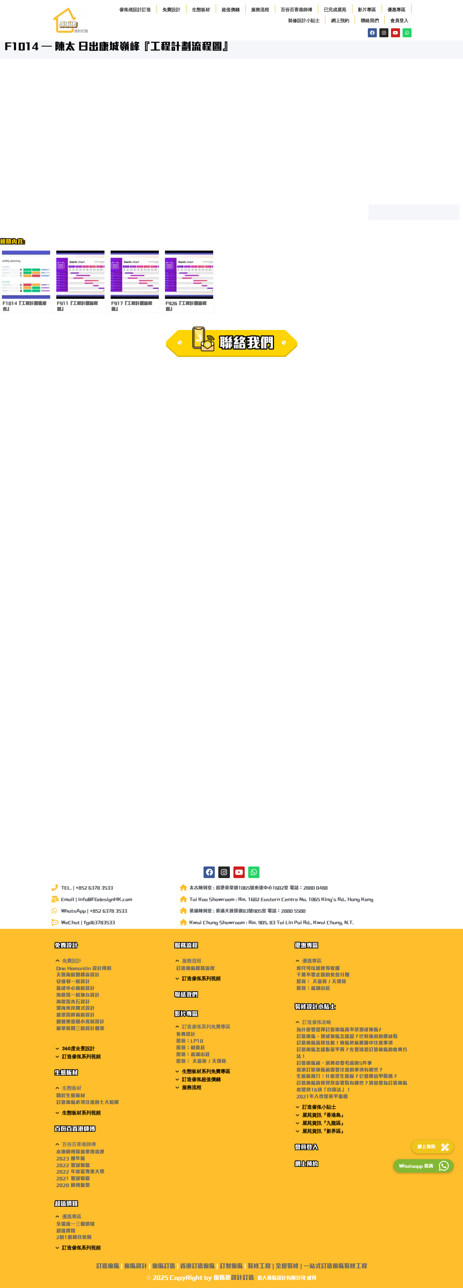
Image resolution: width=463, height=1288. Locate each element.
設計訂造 (242, 1277)
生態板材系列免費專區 (206, 1071)
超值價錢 (231, 9)
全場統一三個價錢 (75, 1223)
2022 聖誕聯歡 (73, 1165)
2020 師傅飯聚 (73, 1185)
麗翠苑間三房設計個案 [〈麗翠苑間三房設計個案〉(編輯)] (80, 1028)
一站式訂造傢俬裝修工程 (335, 1266)
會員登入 (399, 20)
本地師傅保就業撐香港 (80, 1151)
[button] (111, 961)
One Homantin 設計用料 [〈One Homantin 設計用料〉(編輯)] (84, 968)
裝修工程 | (262, 1266)
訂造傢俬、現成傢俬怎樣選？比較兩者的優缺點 (347, 1036)
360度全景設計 (78, 1049)
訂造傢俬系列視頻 (81, 1057)
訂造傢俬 (107, 1266)
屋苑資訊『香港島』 (324, 1115)
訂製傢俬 (231, 1266)
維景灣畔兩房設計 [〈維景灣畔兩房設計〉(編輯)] (75, 1014)
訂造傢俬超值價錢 (201, 1079)
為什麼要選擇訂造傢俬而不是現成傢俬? (338, 1029)
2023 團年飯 (70, 1158)
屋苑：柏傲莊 (190, 1047)
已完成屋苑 (335, 9)
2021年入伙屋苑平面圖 (322, 1096)
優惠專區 (396, 9)
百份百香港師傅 (296, 9)
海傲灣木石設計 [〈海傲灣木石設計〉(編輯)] (73, 1001)
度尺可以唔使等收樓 (318, 968)
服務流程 (260, 9)
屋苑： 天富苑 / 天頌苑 (201, 1061)
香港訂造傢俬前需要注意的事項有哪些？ (339, 1069)
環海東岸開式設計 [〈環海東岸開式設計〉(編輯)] (75, 1008)
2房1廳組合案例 (74, 1237)
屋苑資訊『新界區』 (324, 1131)
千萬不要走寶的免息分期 (323, 974)
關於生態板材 (70, 1095)
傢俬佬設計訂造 (135, 9)
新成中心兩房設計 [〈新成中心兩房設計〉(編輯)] (75, 988)
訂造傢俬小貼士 (319, 1107)
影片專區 (367, 9)
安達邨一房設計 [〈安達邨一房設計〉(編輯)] (73, 981)
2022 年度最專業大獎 (80, 1171)
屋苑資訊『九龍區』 (324, 1123)
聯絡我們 (370, 20)
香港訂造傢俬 (197, 1266)
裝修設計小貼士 (304, 20)
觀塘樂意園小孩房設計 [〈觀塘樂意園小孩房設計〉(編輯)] (80, 1021)
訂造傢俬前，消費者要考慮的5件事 (334, 1063)
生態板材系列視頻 (81, 1113)
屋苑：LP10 (189, 1040)
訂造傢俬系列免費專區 (206, 1027)
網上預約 (340, 20)
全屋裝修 (287, 1266)
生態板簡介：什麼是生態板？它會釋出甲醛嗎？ (347, 1076)
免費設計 (171, 9)
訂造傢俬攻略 (316, 1022)
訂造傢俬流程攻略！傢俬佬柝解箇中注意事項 (344, 1042)
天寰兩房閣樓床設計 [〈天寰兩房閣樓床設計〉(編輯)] (78, 974)
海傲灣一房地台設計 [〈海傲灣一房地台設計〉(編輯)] (78, 994)
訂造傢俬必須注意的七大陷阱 (87, 1102)
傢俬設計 (135, 1266)
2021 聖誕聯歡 (73, 1178)
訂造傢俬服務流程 (195, 968)
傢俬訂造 (163, 1266)
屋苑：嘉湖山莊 (193, 1054)
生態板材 (201, 9)
